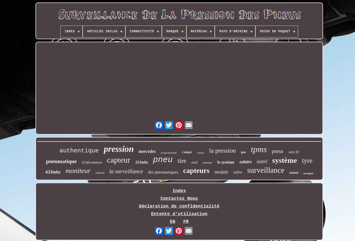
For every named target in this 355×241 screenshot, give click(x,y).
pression (119, 149)
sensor (294, 172)
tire (182, 160)
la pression (222, 150)
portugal (308, 173)
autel (262, 161)
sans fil (293, 152)
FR (186, 221)
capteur (118, 159)
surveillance (265, 170)
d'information (92, 162)
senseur (208, 162)
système (284, 160)
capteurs (196, 170)
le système (226, 162)
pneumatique (61, 161)
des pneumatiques (163, 172)
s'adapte (187, 152)
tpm (243, 152)
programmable (169, 152)
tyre (307, 160)
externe (100, 172)
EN (172, 221)
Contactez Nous (179, 198)
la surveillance (126, 171)
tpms (259, 149)
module (221, 171)
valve (237, 172)
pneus (278, 151)
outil (194, 162)
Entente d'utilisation (179, 213)
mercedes (147, 151)
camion (200, 152)
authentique (79, 150)
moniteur (78, 170)
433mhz (53, 171)
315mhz (141, 162)
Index (179, 190)
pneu (163, 160)
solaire (245, 161)
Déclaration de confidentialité (179, 206)
